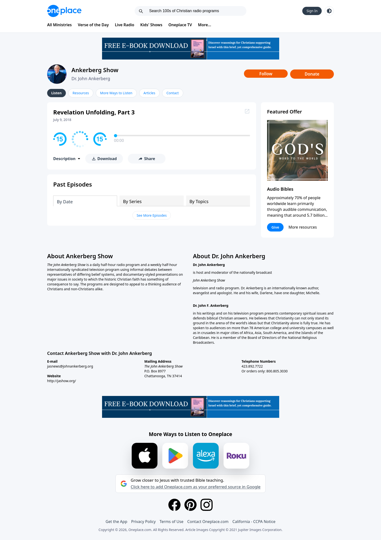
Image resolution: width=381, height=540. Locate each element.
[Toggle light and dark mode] (329, 11)
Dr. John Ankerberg (90, 78)
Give (275, 227)
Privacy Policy (143, 521)
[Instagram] (206, 505)
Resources (81, 93)
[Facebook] (174, 505)
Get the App (116, 521)
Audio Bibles (280, 189)
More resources (302, 227)
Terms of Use (171, 521)
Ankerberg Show (94, 70)
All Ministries (59, 24)
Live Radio (124, 24)
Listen (56, 93)
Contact (172, 93)
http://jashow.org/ (61, 380)
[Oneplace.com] (64, 11)
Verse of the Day (93, 24)
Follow (265, 74)
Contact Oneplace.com (208, 521)
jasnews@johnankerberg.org (70, 366)
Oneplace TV (180, 24)
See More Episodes (152, 215)
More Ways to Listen (116, 93)
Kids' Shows (151, 24)
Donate (312, 74)
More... (204, 24)
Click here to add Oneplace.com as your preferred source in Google (195, 486)
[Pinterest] (190, 505)
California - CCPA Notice (253, 521)
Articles (149, 93)
